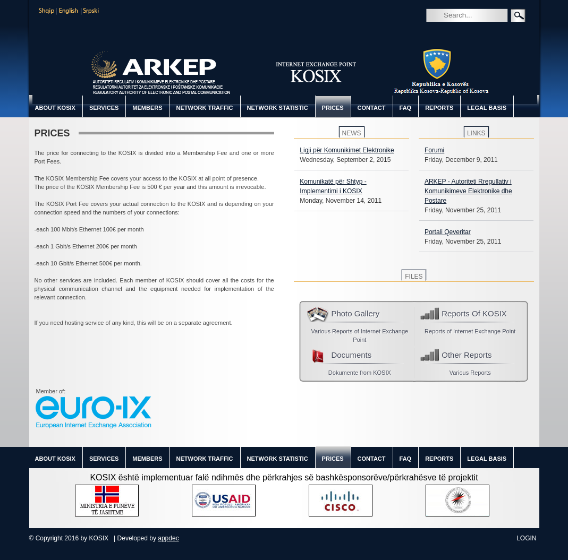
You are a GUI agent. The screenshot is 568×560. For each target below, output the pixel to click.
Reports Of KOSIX (474, 313)
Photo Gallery (355, 313)
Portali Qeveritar (448, 232)
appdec (168, 538)
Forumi (434, 150)
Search (434, 30)
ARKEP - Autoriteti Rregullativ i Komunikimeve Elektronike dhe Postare (468, 191)
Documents (351, 354)
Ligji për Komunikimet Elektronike (347, 150)
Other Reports (466, 354)
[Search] (482, 15)
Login (526, 538)
